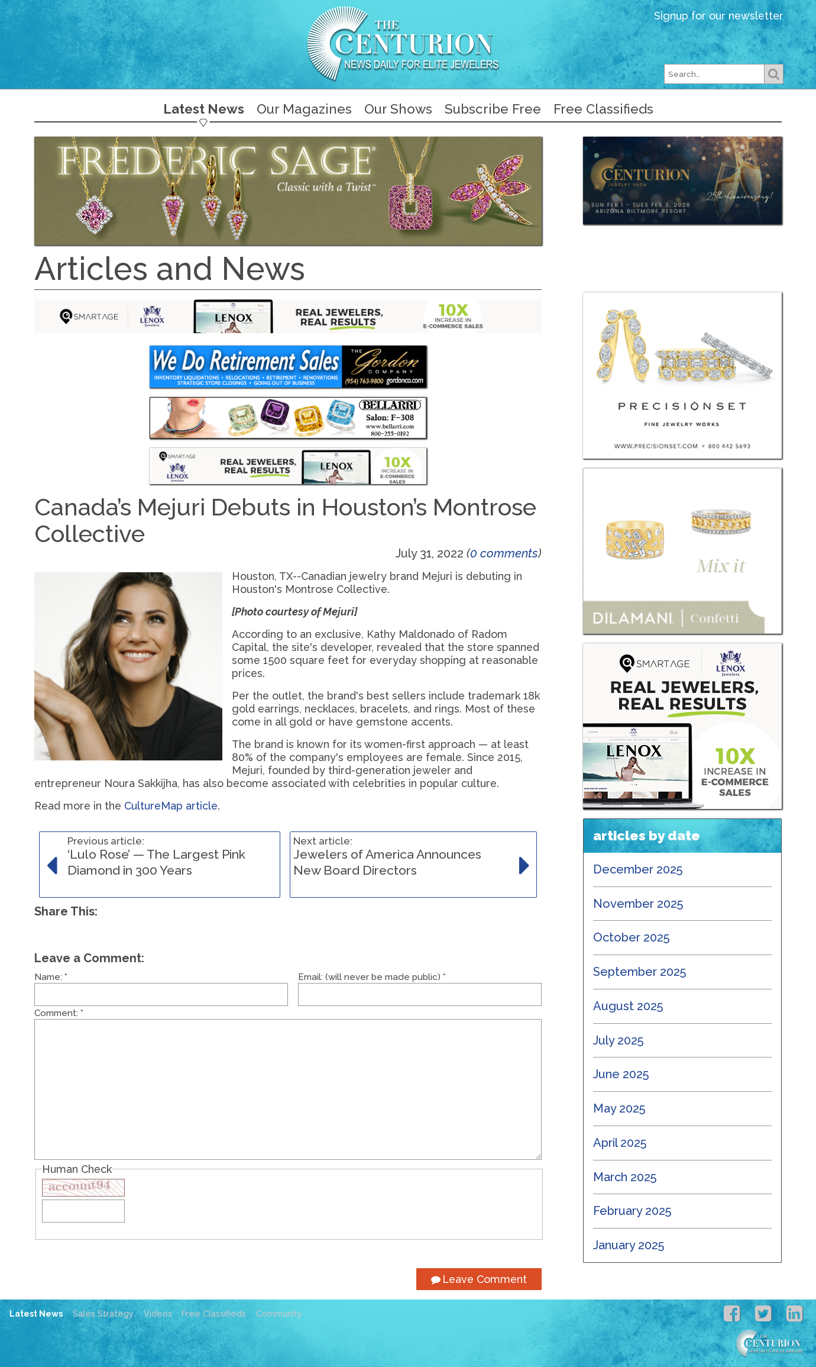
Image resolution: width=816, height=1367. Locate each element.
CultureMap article (171, 805)
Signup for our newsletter (718, 15)
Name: (50, 977)
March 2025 (625, 1177)
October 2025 (631, 937)
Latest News (203, 109)
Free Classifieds (603, 109)
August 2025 (628, 1006)
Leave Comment (479, 1279)
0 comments (504, 553)
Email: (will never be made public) (372, 977)
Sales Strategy (103, 1313)
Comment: (58, 1013)
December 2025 (638, 869)
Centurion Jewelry (408, 43)
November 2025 (638, 904)
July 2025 (618, 1040)
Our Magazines (304, 109)
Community (279, 1313)
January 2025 (629, 1245)
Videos (158, 1313)
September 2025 (640, 972)
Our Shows (398, 109)
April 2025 (620, 1143)
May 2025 (619, 1108)
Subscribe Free (493, 109)
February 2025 (632, 1211)
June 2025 (621, 1074)
